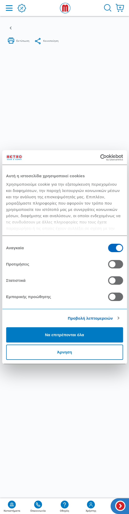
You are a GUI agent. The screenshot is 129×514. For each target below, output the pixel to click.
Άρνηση (64, 352)
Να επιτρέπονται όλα (64, 335)
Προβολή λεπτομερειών (90, 318)
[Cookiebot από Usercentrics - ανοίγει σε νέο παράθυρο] (100, 157)
